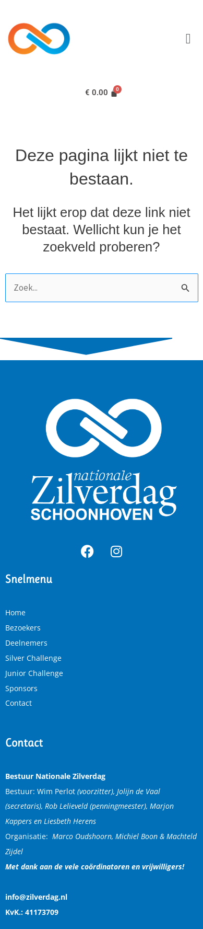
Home (15, 612)
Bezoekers (23, 628)
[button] (188, 38)
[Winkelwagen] (102, 93)
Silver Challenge (33, 658)
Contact (18, 703)
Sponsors (21, 688)
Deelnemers (26, 643)
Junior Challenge (34, 673)
